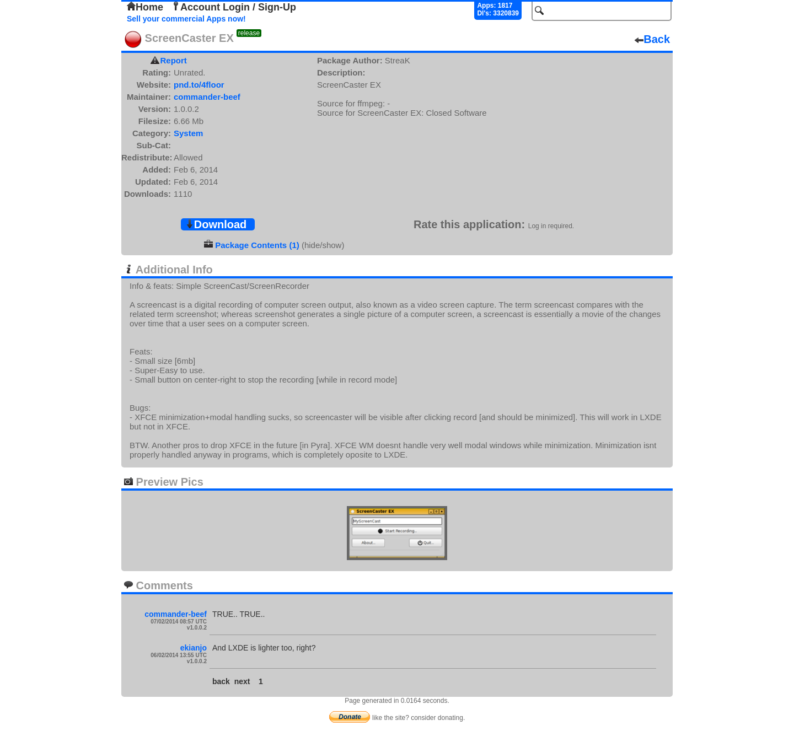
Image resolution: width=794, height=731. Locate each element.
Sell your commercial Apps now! (186, 18)
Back (652, 39)
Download (216, 224)
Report (173, 60)
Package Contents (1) (257, 245)
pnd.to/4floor (199, 84)
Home (145, 7)
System (188, 133)
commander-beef (207, 96)
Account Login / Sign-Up (233, 7)
